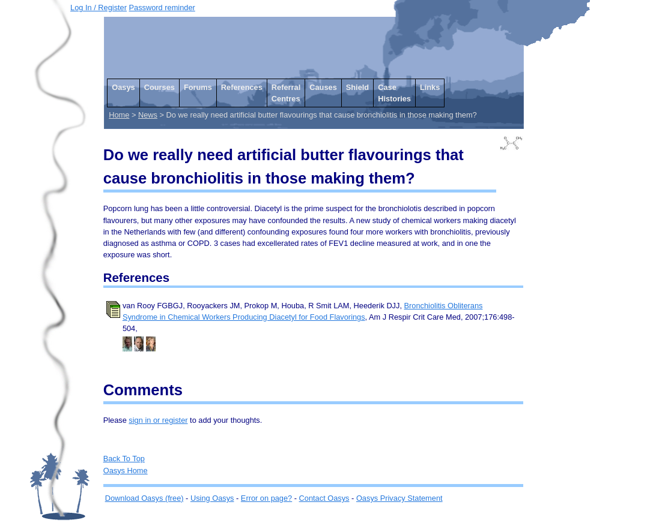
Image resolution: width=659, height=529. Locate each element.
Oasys (123, 87)
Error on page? (266, 498)
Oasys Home (125, 470)
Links (430, 87)
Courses (159, 87)
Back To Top (124, 458)
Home (119, 114)
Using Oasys (212, 498)
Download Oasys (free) (144, 498)
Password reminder (162, 7)
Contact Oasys (324, 498)
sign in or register (158, 420)
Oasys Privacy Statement (399, 498)
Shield (357, 87)
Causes (323, 87)
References (242, 87)
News (147, 114)
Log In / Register (98, 7)
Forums (198, 87)
